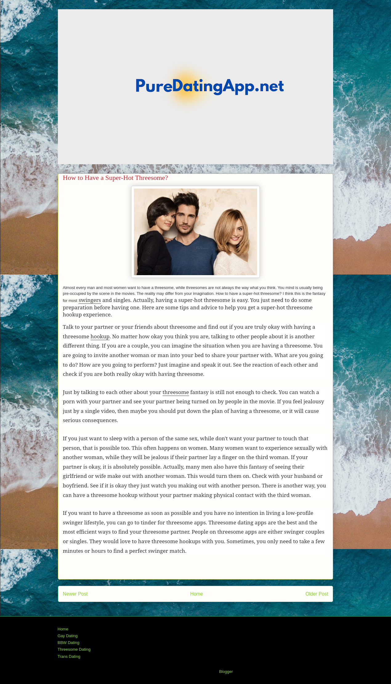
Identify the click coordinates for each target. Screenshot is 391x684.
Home (196, 593)
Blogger (225, 671)
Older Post (316, 593)
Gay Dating (68, 635)
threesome (176, 392)
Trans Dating (69, 656)
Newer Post (75, 593)
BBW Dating (68, 642)
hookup (100, 336)
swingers (90, 299)
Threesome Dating (74, 649)
